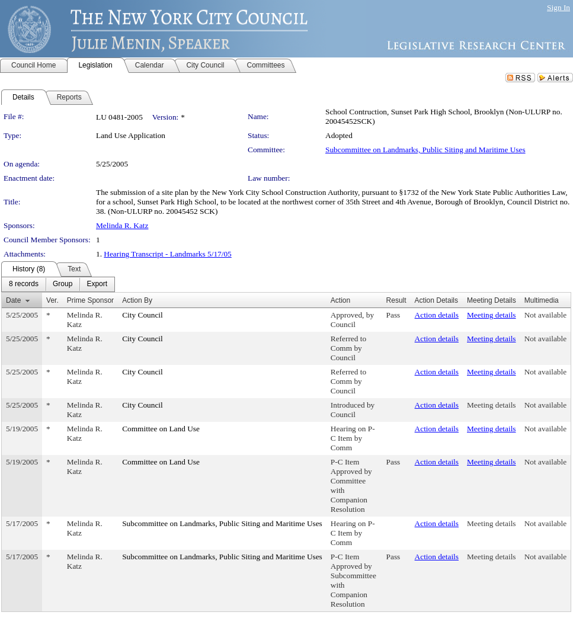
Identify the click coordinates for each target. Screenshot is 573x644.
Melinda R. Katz (122, 225)
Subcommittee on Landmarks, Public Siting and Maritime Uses (425, 149)
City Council (142, 314)
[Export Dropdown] (96, 284)
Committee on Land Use (161, 428)
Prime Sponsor (90, 300)
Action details (437, 314)
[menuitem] (24, 284)
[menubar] (58, 284)
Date (13, 300)
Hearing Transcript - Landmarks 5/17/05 (167, 253)
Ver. (52, 300)
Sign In (558, 7)
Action (340, 300)
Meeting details (491, 314)
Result (396, 300)
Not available (545, 314)
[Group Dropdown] (62, 284)
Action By (137, 300)
